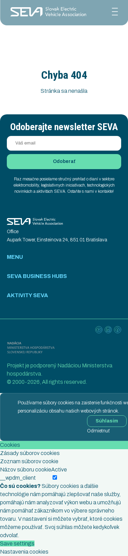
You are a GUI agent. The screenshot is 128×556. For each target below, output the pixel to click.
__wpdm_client (18, 478)
